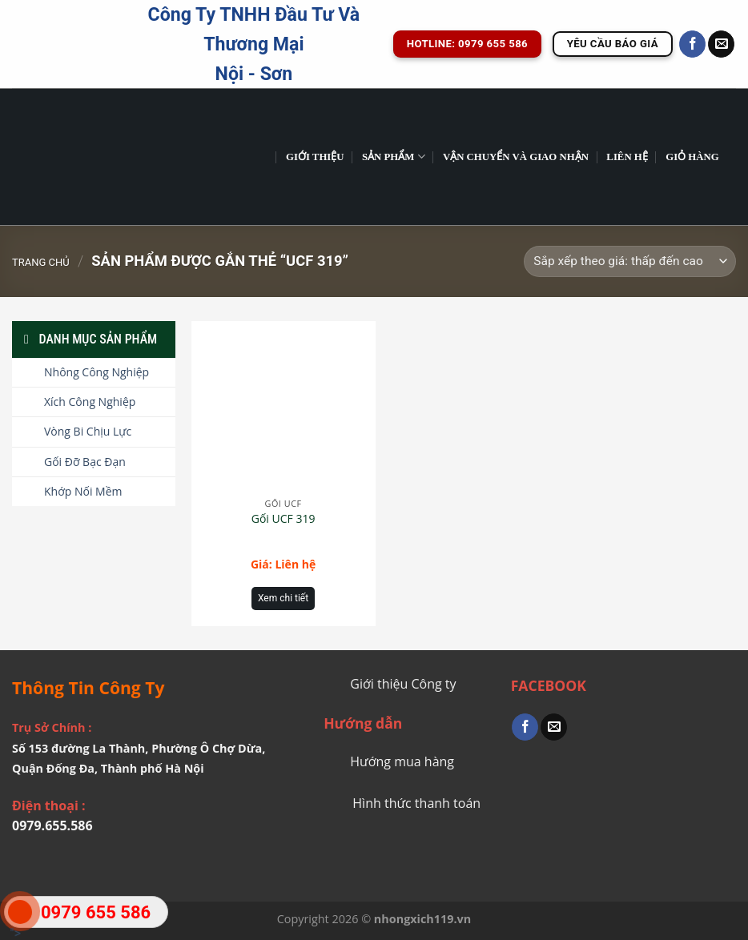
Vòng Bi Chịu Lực (87, 431)
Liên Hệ (626, 157)
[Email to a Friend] (554, 727)
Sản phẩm (393, 156)
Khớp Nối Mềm (83, 491)
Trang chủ (41, 262)
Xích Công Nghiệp (89, 401)
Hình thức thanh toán (416, 803)
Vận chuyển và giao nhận (516, 157)
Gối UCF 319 (283, 519)
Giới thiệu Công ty (403, 684)
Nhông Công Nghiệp (96, 372)
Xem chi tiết (283, 598)
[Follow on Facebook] (692, 44)
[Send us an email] (721, 44)
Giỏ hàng (692, 157)
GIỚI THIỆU (315, 157)
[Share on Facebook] (525, 727)
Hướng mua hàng (402, 761)
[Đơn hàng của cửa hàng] (630, 261)
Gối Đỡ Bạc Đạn (85, 461)
